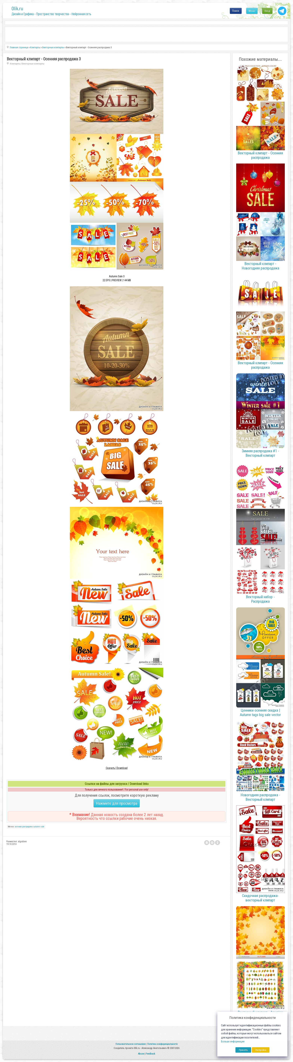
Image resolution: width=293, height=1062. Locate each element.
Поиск (235, 10)
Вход (267, 10)
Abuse (141, 1053)
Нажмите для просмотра (116, 803)
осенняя (18, 826)
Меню (252, 10)
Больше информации (232, 1041)
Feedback (150, 1053)
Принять (243, 1050)
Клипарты (15, 63)
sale (42, 826)
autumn (36, 826)
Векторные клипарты (33, 63)
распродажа (27, 826)
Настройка (260, 1050)
